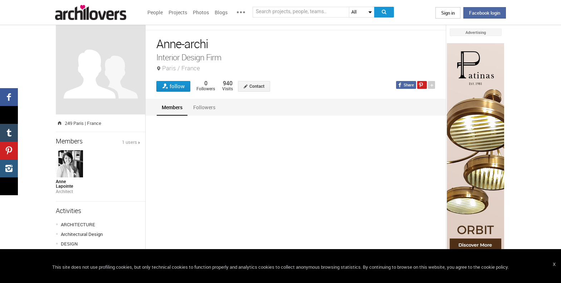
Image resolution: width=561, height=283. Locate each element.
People (155, 12)
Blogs (221, 12)
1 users (129, 142)
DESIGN (69, 244)
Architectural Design (82, 234)
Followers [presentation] (204, 107)
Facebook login (484, 13)
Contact (256, 86)
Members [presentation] (172, 107)
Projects (178, 12)
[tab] (172, 107)
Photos (201, 12)
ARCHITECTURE (78, 224)
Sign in (448, 13)
